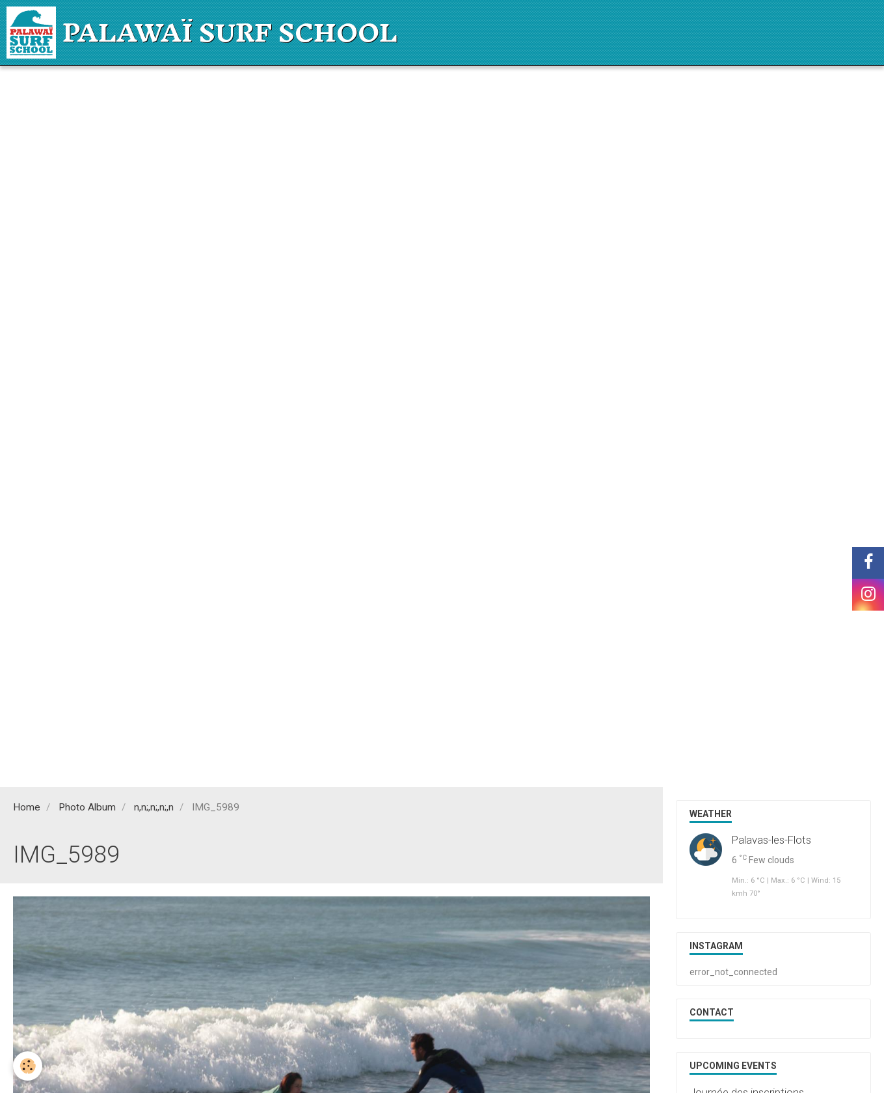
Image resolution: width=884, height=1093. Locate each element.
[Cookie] (27, 1066)
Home (26, 807)
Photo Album (87, 807)
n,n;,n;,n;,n (154, 807)
